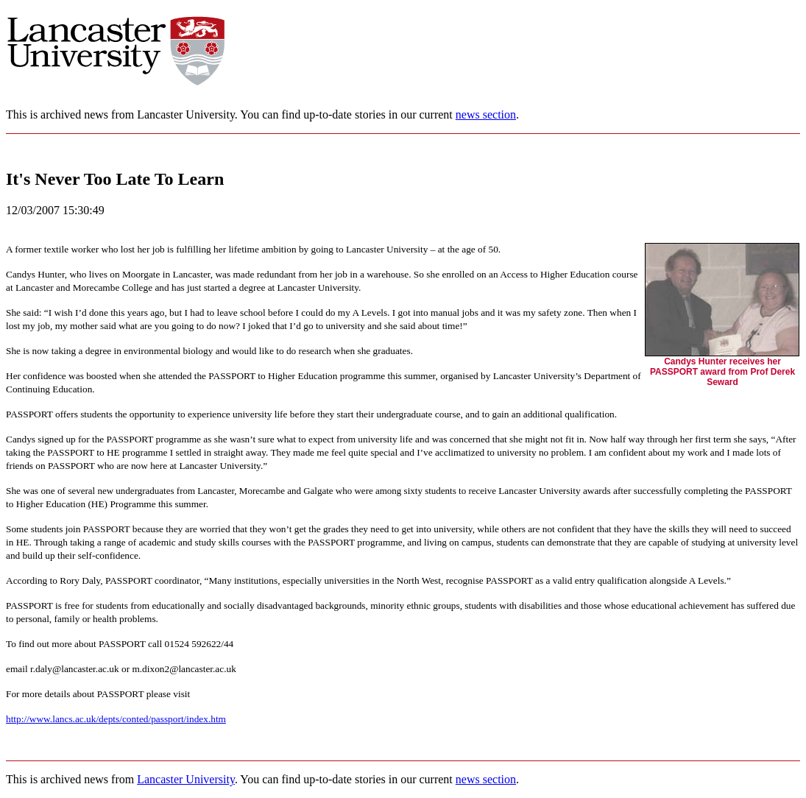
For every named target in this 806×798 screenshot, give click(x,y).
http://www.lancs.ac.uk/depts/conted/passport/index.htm (116, 718)
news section (486, 114)
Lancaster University (186, 779)
